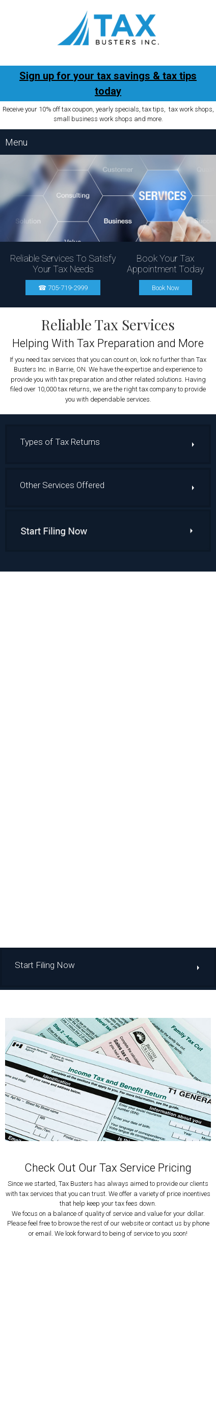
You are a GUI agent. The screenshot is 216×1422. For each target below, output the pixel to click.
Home (47, 1412)
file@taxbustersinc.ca (117, 1225)
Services (103, 1412)
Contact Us (161, 1412)
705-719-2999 (119, 1215)
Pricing (130, 1412)
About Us (73, 1412)
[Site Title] (108, 27)
